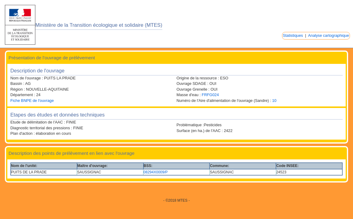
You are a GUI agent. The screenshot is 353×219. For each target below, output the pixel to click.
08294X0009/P (155, 172)
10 (274, 100)
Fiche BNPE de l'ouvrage (32, 100)
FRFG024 (210, 94)
